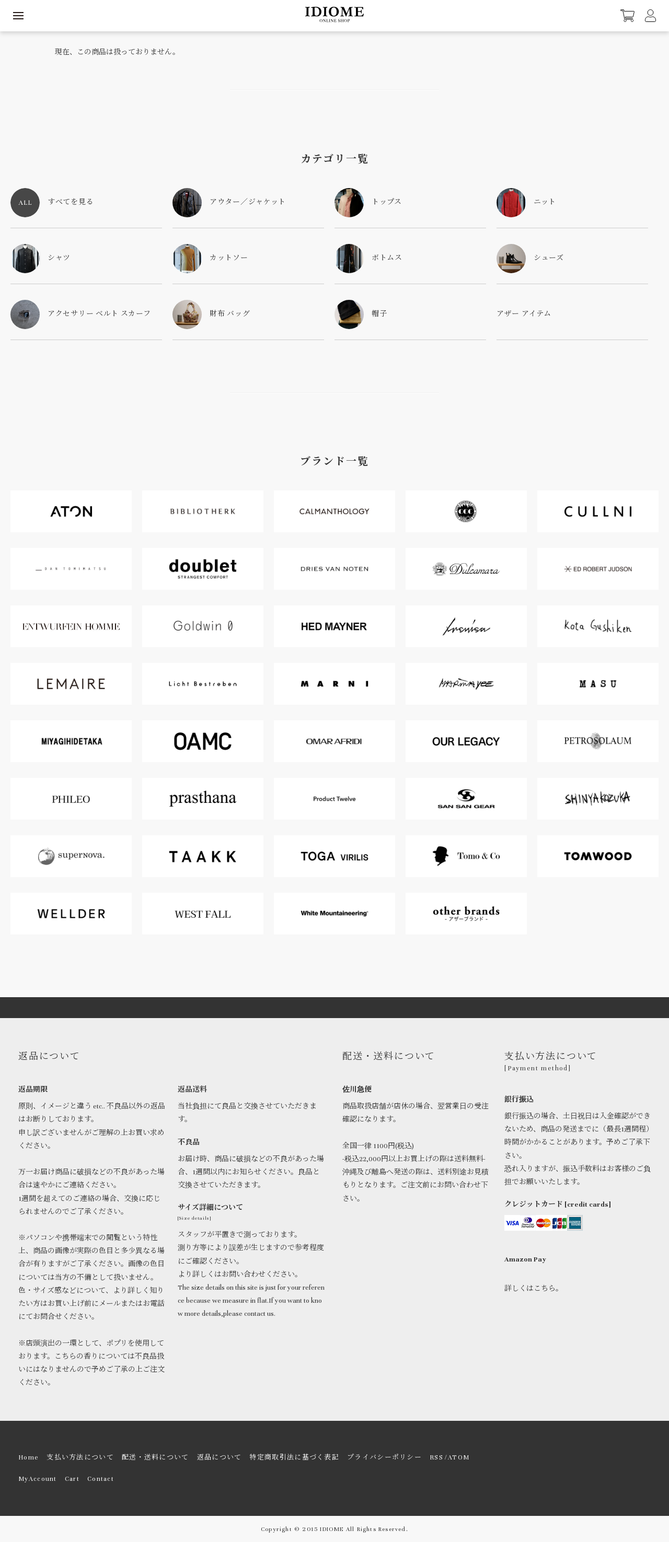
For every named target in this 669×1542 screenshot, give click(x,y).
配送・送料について (155, 1457)
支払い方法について (80, 1457)
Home (28, 1457)
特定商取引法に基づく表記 (294, 1457)
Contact (100, 1478)
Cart (72, 1478)
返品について (219, 1457)
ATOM (458, 1457)
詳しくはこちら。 (533, 1288)
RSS (436, 1457)
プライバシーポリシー (384, 1457)
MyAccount (37, 1478)
